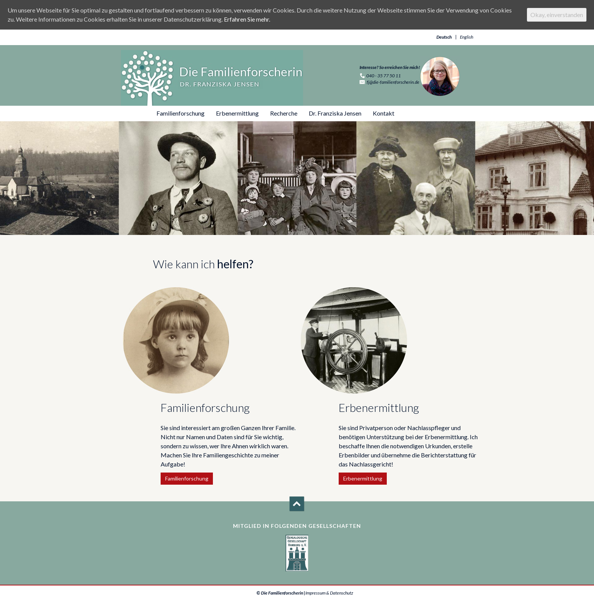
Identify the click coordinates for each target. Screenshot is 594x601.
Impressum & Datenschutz (329, 593)
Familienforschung (180, 113)
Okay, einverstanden (556, 14)
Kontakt (383, 113)
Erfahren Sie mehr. (247, 19)
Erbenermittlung (237, 113)
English (466, 37)
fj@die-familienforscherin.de (393, 82)
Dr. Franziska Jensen (335, 113)
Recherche (283, 113)
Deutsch (444, 37)
